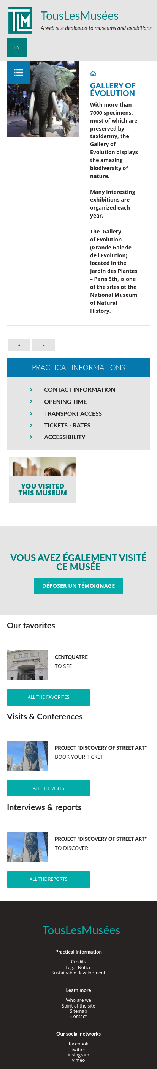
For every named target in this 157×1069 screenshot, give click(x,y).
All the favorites (48, 697)
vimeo (78, 1060)
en (17, 47)
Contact (78, 1016)
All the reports (49, 879)
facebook (78, 1044)
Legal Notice (78, 967)
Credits (78, 962)
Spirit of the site (78, 1006)
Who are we (78, 1000)
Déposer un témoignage (78, 585)
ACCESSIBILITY (65, 437)
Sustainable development (79, 973)
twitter (78, 1049)
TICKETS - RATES (67, 425)
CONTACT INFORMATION (79, 389)
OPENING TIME (65, 401)
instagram (78, 1055)
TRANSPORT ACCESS (73, 413)
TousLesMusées (80, 15)
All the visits (48, 788)
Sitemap (78, 1011)
